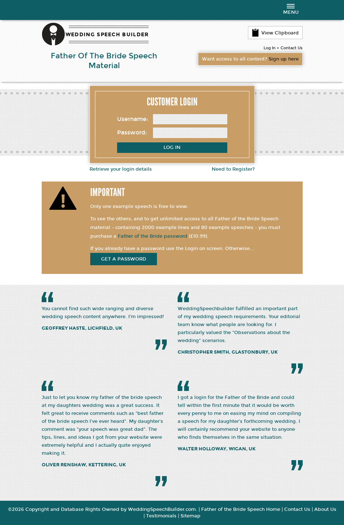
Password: (132, 132)
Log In (269, 48)
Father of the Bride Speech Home (240, 509)
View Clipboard (275, 32)
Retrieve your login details (121, 169)
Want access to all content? (250, 59)
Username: (132, 119)
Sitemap (190, 516)
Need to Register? (233, 169)
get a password (123, 259)
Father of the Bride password (152, 236)
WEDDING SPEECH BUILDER (107, 35)
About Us (325, 509)
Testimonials (161, 516)
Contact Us (292, 48)
